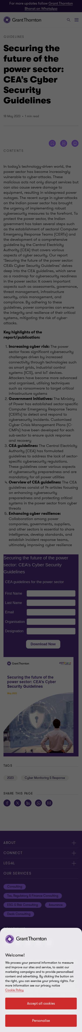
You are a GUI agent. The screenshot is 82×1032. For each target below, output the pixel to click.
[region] (41, 980)
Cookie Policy (14, 990)
